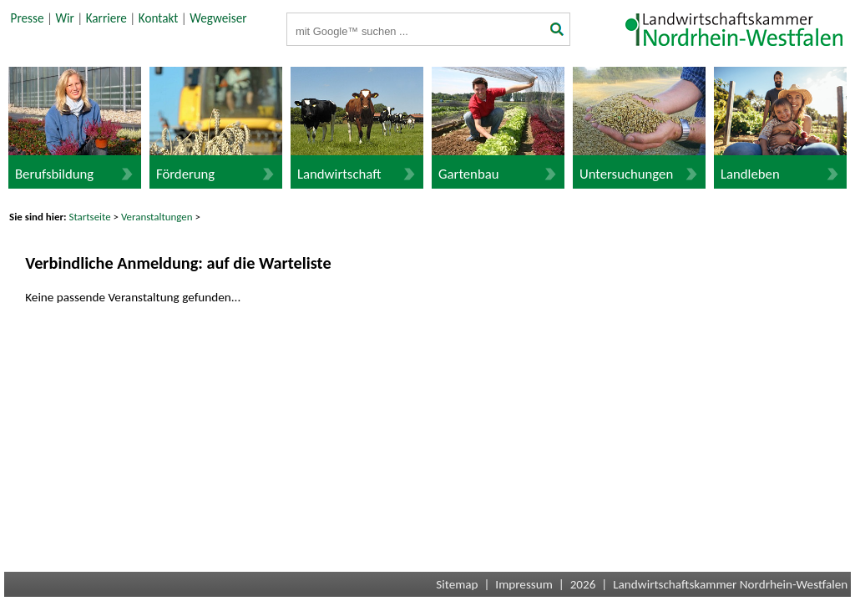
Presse (27, 18)
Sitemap (457, 584)
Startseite (90, 216)
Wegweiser (218, 18)
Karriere (106, 18)
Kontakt (159, 18)
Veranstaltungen (157, 216)
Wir (64, 18)
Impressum (524, 584)
